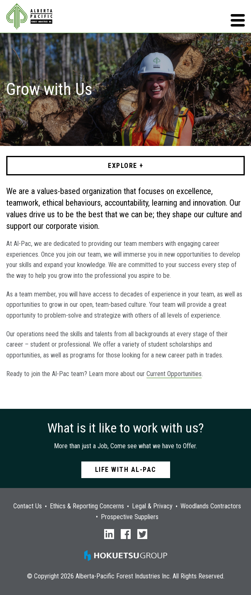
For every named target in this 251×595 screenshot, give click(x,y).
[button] (238, 20)
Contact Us (27, 506)
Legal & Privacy (152, 506)
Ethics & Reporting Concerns (87, 506)
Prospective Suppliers (129, 517)
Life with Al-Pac (125, 470)
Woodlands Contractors (210, 506)
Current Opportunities (174, 374)
